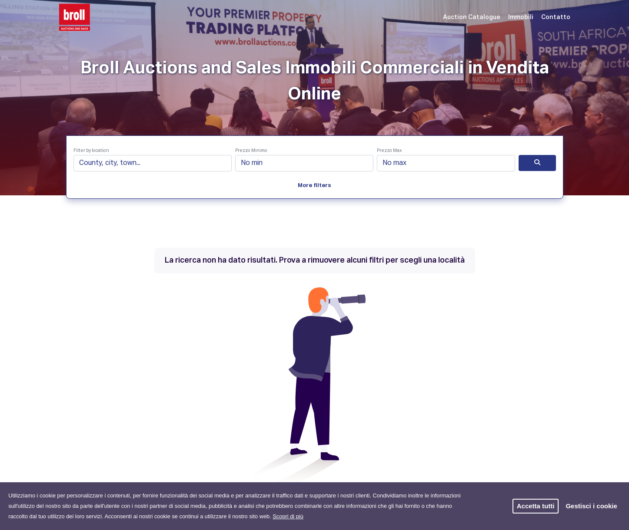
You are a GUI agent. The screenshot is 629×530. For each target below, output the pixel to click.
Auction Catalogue (471, 17)
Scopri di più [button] (288, 516)
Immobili (520, 17)
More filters (314, 185)
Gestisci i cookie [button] (591, 506)
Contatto (555, 17)
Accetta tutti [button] (536, 506)
